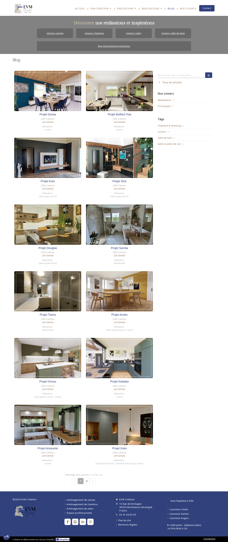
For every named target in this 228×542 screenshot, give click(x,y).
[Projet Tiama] (47, 291)
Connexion (209, 538)
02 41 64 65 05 (127, 514)
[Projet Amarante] (47, 425)
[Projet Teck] (119, 158)
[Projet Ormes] (47, 358)
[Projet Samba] (119, 224)
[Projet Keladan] (119, 358)
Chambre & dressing (169, 125)
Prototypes (164, 106)
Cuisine (162, 131)
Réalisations (164, 100)
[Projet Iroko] (119, 425)
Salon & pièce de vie (169, 143)
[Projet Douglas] (47, 224)
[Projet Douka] (47, 91)
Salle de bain (165, 137)
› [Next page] (92, 481)
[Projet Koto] (47, 158)
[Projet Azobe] (119, 291)
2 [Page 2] (86, 480)
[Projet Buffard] (119, 91)
